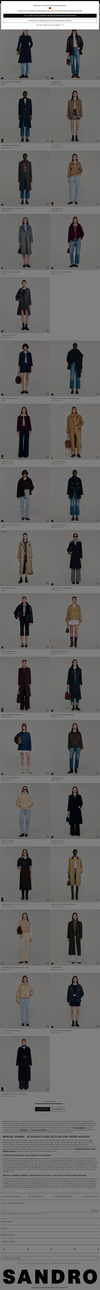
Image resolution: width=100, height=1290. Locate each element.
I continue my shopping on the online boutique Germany (50, 21)
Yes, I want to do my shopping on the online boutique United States (50, 15)
